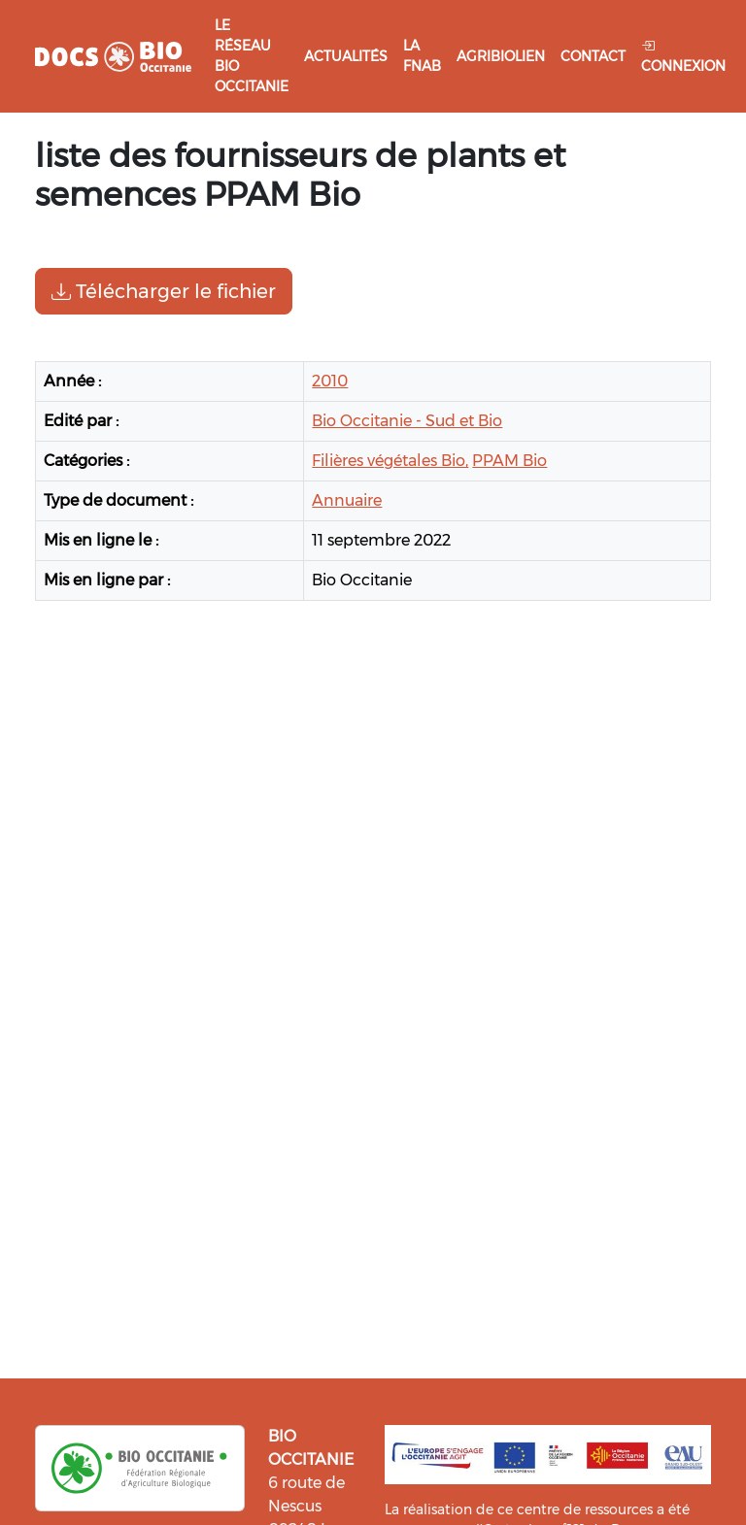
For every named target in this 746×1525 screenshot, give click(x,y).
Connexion (683, 56)
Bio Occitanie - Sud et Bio (407, 421)
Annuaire (347, 500)
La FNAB (422, 56)
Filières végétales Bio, (390, 460)
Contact (593, 56)
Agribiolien (501, 56)
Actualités (346, 56)
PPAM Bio (509, 460)
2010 (330, 381)
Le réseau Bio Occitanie (251, 56)
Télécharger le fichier (163, 291)
